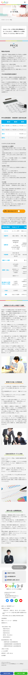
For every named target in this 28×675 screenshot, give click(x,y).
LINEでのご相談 (21, 673)
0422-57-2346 (7, 673)
